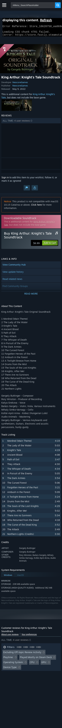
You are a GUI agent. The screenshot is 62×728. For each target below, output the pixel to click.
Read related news (12, 281)
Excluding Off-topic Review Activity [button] (22, 654)
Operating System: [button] (13, 664)
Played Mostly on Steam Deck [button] (36, 659)
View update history (13, 273)
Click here (36, 206)
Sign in (5, 179)
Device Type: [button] (10, 669)
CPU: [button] (32, 664)
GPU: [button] (44, 664)
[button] (31, 122)
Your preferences (29, 636)
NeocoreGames (20, 84)
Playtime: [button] (8, 659)
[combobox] (33, 5)
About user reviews (10, 636)
